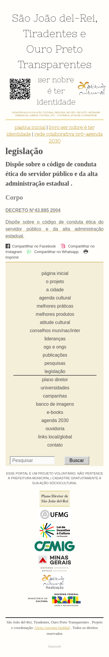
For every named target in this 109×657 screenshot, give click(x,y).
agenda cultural (55, 297)
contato (54, 444)
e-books (55, 412)
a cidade (55, 289)
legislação (55, 371)
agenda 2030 (54, 420)
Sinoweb (54, 646)
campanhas (55, 395)
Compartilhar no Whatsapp (52, 252)
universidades (55, 387)
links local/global (55, 436)
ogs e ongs (55, 346)
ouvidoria (55, 428)
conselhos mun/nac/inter (55, 330)
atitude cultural (55, 322)
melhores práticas (55, 306)
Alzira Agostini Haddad (52, 628)
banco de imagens (55, 404)
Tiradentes (50, 33)
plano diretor (55, 379)
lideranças (55, 338)
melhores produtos (55, 314)
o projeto (55, 281)
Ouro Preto (54, 49)
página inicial (30, 127)
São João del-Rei (53, 18)
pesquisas (54, 363)
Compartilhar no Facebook (31, 246)
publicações (55, 355)
